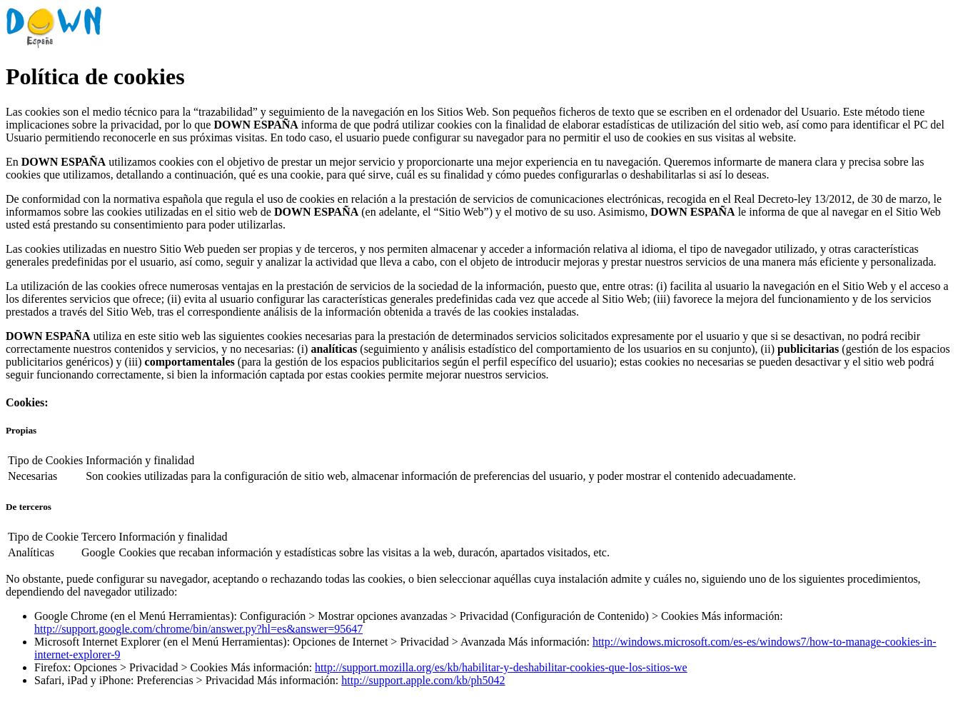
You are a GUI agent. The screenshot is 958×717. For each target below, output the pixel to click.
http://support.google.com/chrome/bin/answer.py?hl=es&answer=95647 (198, 629)
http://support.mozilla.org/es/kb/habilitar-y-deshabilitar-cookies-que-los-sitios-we (501, 667)
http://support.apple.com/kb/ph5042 (423, 680)
